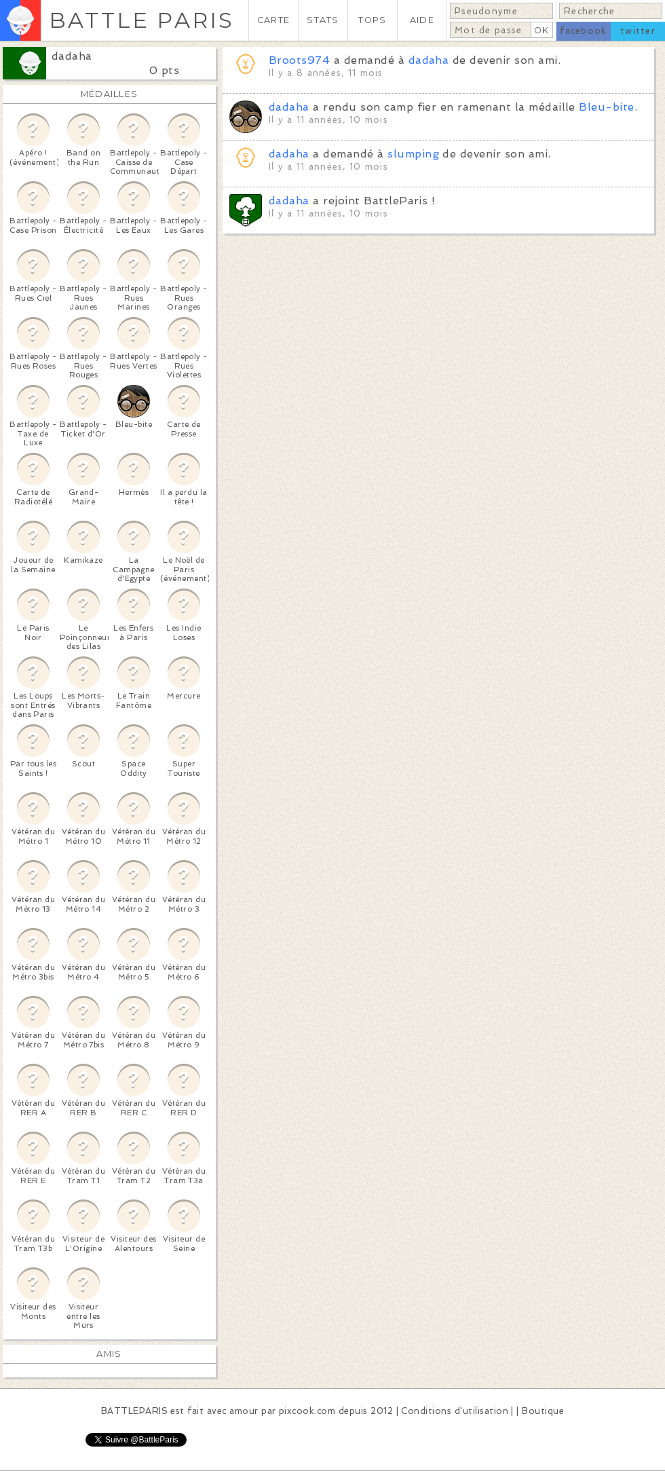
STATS (323, 20)
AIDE (422, 20)
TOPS (372, 20)
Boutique (543, 1411)
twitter (638, 31)
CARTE (273, 20)
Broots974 (299, 60)
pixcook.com (307, 1411)
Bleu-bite (606, 106)
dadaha (72, 56)
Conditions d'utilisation (454, 1411)
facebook (583, 31)
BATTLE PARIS (141, 20)
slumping (413, 153)
